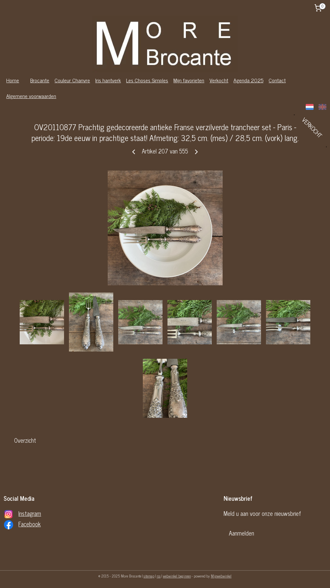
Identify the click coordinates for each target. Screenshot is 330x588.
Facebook (29, 524)
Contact (277, 80)
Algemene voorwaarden (31, 95)
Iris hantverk (108, 80)
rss (159, 576)
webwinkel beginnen (177, 576)
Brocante (39, 80)
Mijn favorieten (188, 80)
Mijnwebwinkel (221, 576)
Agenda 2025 (248, 80)
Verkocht (218, 80)
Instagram (29, 513)
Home (12, 80)
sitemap (148, 576)
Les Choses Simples (147, 80)
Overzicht (25, 440)
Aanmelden (241, 533)
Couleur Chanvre (72, 80)
